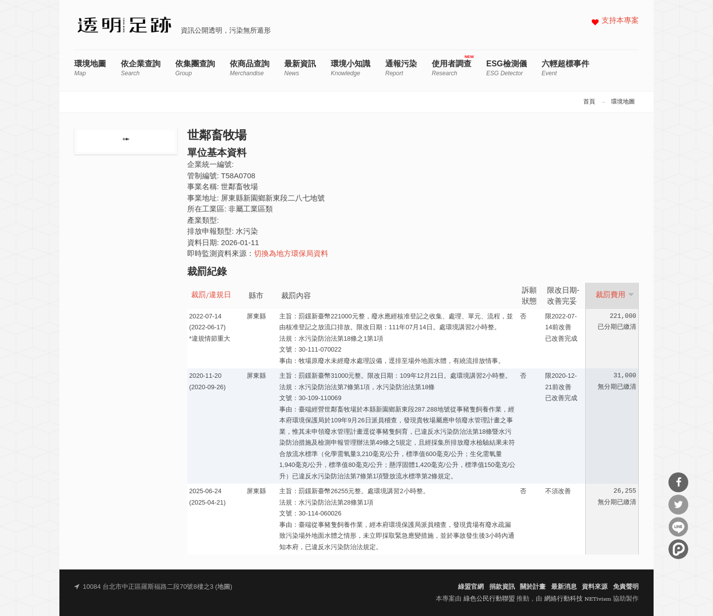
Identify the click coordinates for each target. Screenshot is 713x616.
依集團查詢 (195, 68)
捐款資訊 (502, 587)
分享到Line (678, 527)
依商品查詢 (249, 68)
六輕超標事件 (565, 68)
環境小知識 (350, 68)
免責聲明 (626, 587)
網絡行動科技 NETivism (577, 599)
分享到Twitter (678, 504)
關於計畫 (533, 587)
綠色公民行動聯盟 (489, 599)
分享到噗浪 (678, 549)
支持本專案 (620, 21)
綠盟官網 (471, 587)
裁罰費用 (615, 295)
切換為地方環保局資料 (291, 254)
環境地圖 (90, 68)
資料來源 (595, 587)
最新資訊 (300, 68)
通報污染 (401, 68)
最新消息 (564, 587)
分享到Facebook (678, 482)
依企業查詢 (140, 68)
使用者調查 (451, 68)
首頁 (589, 102)
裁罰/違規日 (211, 295)
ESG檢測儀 (506, 68)
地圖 (223, 587)
